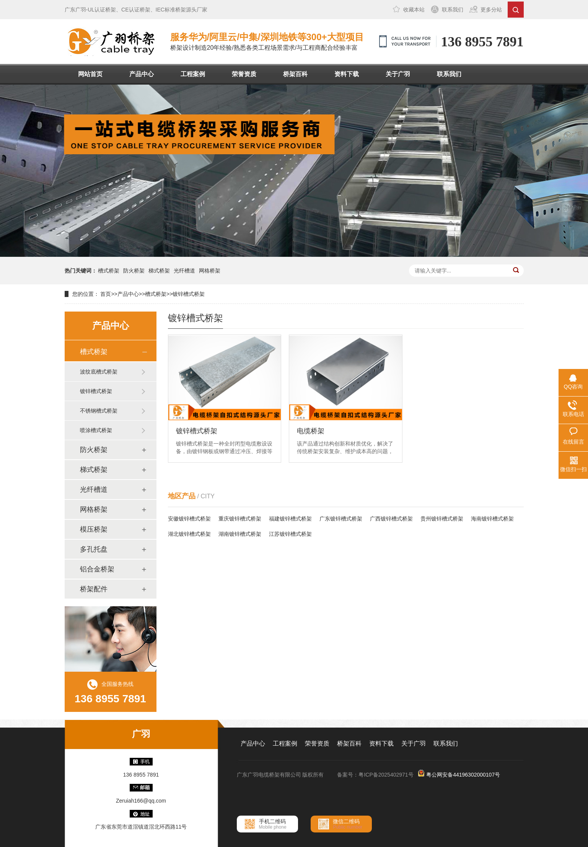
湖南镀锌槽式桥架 (239, 534)
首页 (105, 294)
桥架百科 (295, 74)
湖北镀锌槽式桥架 (189, 534)
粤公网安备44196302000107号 (463, 775)
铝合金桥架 (97, 569)
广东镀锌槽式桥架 (340, 519)
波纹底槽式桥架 (98, 372)
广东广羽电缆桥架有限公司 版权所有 (280, 775)
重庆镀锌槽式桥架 (239, 519)
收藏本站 (414, 10)
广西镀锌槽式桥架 (391, 519)
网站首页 (90, 74)
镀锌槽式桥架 (189, 294)
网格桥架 (209, 271)
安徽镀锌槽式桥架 (189, 519)
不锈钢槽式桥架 (98, 411)
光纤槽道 (184, 271)
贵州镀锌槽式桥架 (441, 519)
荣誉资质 (244, 74)
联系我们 (452, 10)
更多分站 (491, 10)
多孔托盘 (94, 549)
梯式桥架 (159, 271)
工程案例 (193, 74)
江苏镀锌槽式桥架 (290, 534)
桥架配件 (94, 589)
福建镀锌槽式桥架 (290, 519)
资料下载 (346, 74)
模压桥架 (94, 529)
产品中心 (141, 74)
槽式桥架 (108, 271)
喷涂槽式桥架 (96, 430)
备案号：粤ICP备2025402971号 (375, 775)
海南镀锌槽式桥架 (492, 519)
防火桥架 (134, 271)
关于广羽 (398, 74)
